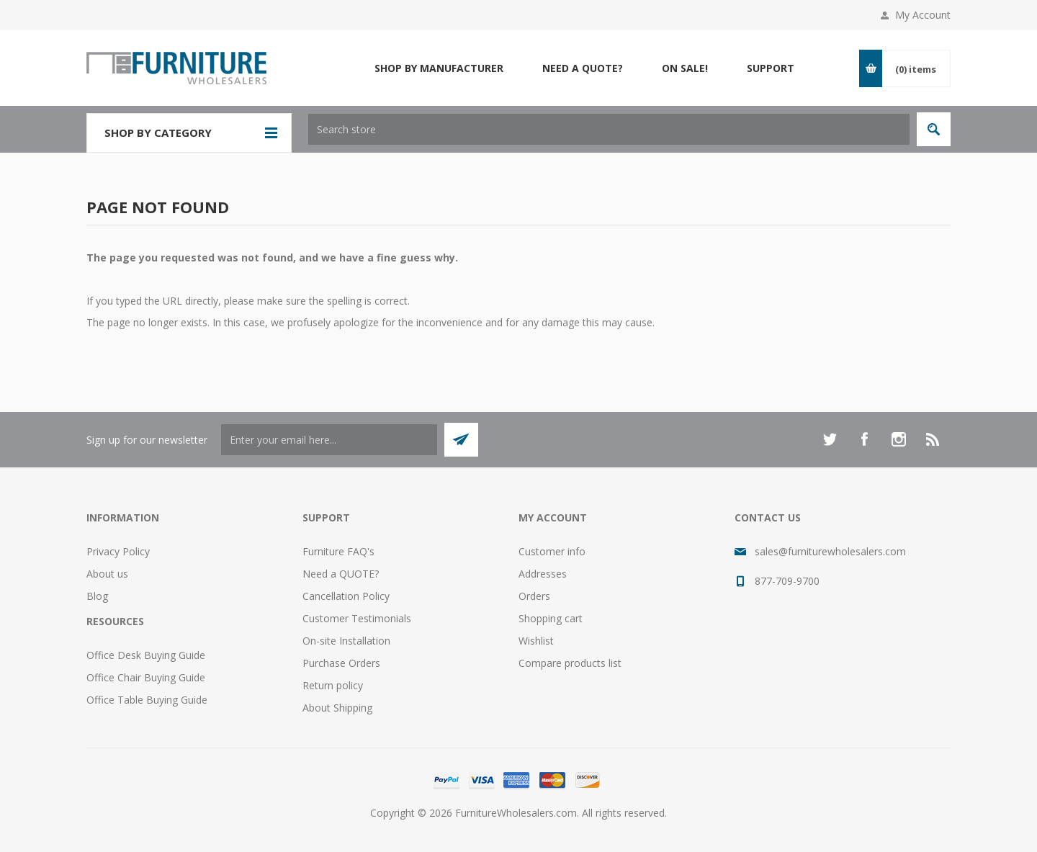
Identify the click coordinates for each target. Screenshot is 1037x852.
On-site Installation (346, 640)
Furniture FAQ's (338, 551)
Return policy (332, 685)
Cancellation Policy (346, 596)
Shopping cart (550, 618)
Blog (97, 596)
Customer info (551, 551)
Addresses (542, 573)
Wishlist (536, 640)
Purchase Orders (341, 663)
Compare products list (569, 663)
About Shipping (337, 707)
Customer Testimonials (356, 618)
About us (107, 573)
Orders (534, 596)
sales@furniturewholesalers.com (830, 551)
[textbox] (609, 129)
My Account (923, 15)
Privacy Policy (118, 551)
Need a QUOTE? (340, 573)
